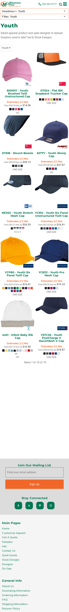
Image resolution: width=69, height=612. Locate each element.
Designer (7, 564)
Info (4, 546)
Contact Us (8, 551)
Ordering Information (15, 595)
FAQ (4, 600)
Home (5, 529)
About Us (8, 586)
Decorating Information (16, 591)
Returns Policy (11, 609)
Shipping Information (14, 604)
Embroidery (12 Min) (17, 102)
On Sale (7, 569)
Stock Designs (10, 560)
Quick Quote (9, 555)
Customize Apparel (14, 533)
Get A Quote (10, 538)
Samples (7, 542)
